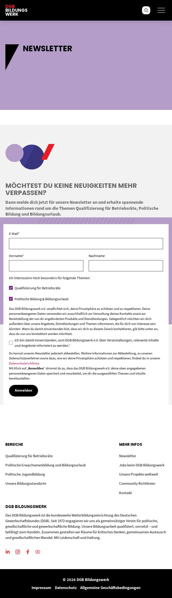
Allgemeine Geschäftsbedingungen (110, 587)
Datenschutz (66, 587)
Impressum (41, 587)
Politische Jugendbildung (25, 474)
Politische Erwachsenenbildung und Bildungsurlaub (45, 465)
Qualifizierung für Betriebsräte (29, 456)
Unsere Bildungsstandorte (25, 483)
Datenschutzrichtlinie (24, 363)
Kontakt (125, 493)
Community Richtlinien (137, 483)
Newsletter (127, 456)
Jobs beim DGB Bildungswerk (141, 465)
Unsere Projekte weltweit (138, 474)
